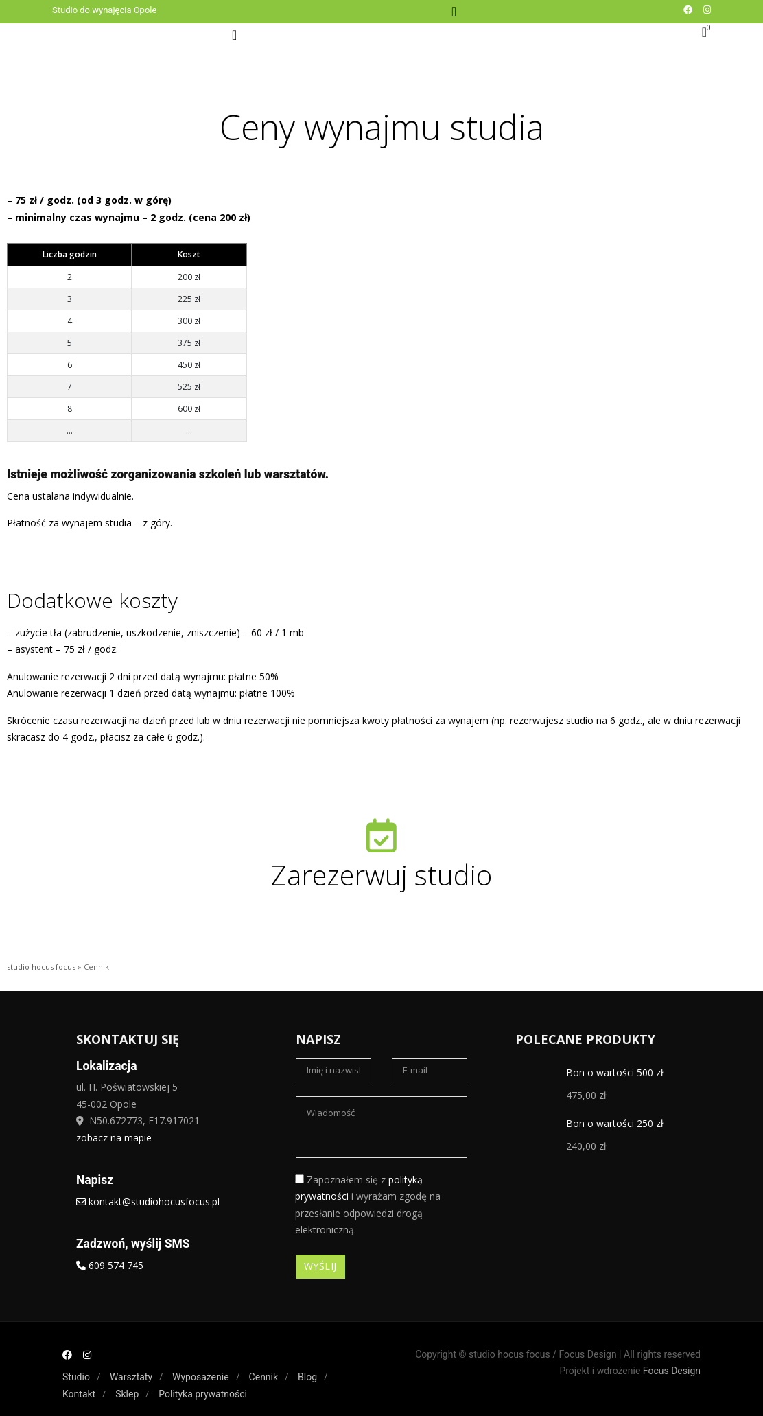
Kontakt (78, 1394)
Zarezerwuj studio (381, 875)
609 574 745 (109, 1265)
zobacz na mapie (114, 1137)
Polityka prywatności (203, 1394)
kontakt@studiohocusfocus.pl (148, 1201)
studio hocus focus (41, 967)
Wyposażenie (200, 1376)
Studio (76, 1376)
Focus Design (672, 1370)
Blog (307, 1376)
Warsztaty (131, 1376)
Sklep (127, 1394)
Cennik (264, 1376)
